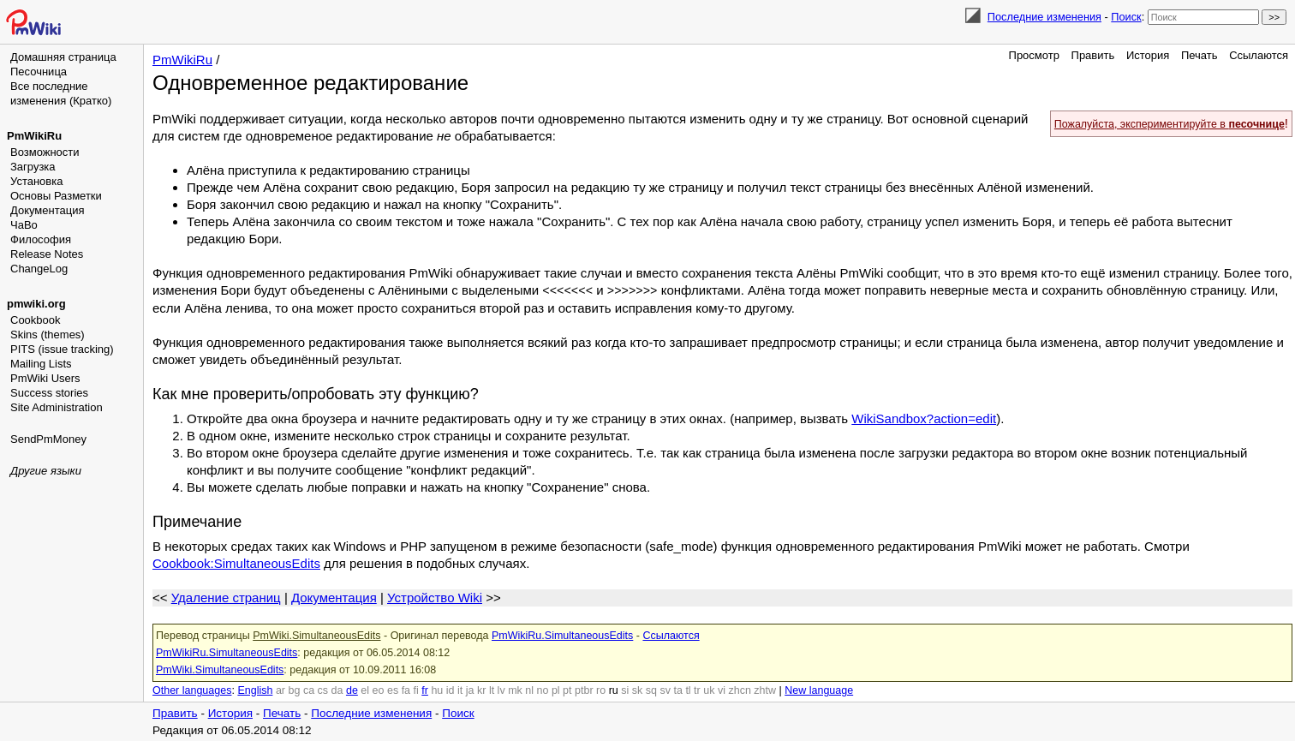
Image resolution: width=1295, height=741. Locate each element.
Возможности (45, 152)
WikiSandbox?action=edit (923, 417)
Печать (1199, 55)
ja (470, 690)
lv (501, 690)
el (365, 690)
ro (601, 690)
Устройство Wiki (434, 596)
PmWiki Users (45, 378)
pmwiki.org (36, 303)
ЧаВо (24, 224)
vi (721, 690)
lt (491, 690)
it (459, 690)
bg (294, 690)
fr (424, 690)
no (543, 690)
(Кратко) (90, 100)
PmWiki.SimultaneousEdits (316, 635)
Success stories (49, 392)
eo (379, 690)
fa (406, 690)
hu (437, 690)
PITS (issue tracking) (62, 349)
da (337, 690)
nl (529, 690)
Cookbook (35, 320)
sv (665, 690)
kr (481, 690)
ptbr (584, 690)
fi (416, 690)
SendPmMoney (48, 439)
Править (1093, 55)
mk (515, 690)
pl (556, 690)
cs (323, 690)
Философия (40, 239)
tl (687, 690)
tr (697, 690)
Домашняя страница (63, 57)
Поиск (1126, 16)
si (625, 690)
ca (308, 690)
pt (567, 690)
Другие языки (45, 470)
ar (280, 690)
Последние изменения (1044, 16)
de (352, 690)
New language (819, 690)
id (450, 690)
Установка (36, 181)
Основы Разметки (56, 195)
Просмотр (1034, 55)
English (254, 690)
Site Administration (56, 407)
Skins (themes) (47, 334)
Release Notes (46, 254)
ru (613, 690)
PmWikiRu (34, 135)
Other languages (191, 690)
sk (637, 690)
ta (677, 690)
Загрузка (33, 166)
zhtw (765, 690)
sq (651, 690)
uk (708, 690)
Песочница (38, 71)
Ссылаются (1258, 55)
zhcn (739, 690)
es (392, 690)
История (1147, 55)
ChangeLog (39, 268)
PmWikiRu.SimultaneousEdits (562, 635)
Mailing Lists (41, 363)
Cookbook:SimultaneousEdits (236, 562)
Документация (47, 210)
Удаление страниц (226, 596)
